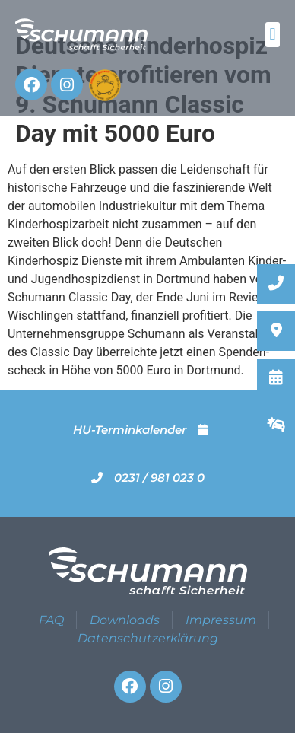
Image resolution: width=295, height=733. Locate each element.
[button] (272, 34)
